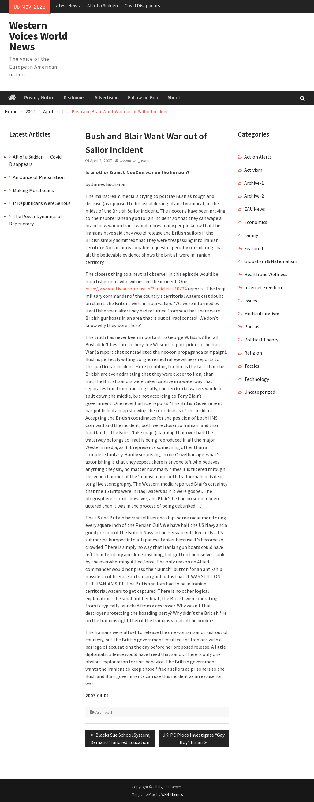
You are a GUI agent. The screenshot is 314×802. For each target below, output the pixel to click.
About (173, 97)
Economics (255, 222)
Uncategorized (259, 392)
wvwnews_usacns (136, 160)
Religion (253, 353)
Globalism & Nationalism (270, 261)
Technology (256, 379)
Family (251, 235)
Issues (250, 300)
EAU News (254, 209)
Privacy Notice (39, 97)
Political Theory (261, 340)
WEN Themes (172, 794)
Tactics (251, 366)
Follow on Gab (143, 97)
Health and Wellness (265, 274)
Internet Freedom (263, 287)
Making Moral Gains (33, 190)
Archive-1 (104, 712)
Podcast (252, 326)
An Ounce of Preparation (39, 177)
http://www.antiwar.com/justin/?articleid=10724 (136, 289)
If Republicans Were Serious (42, 203)
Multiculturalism (261, 314)
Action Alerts (258, 157)
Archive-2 (254, 196)
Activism (253, 170)
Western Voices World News (38, 36)
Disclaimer (74, 97)
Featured (253, 248)
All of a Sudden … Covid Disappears (123, 5)
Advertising (107, 97)
